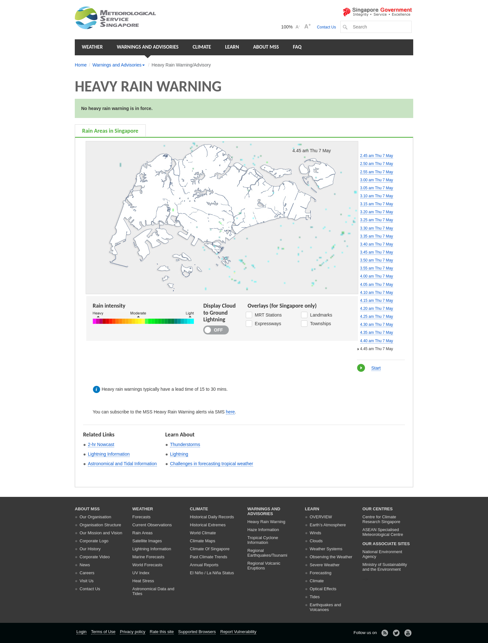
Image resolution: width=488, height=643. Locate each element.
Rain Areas (142, 532)
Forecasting (320, 572)
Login (81, 631)
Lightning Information (109, 454)
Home (81, 64)
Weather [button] (92, 47)
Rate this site (162, 631)
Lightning (179, 454)
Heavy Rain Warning (266, 521)
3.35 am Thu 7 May (376, 236)
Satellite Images (147, 540)
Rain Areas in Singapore (110, 130)
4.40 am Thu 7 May (376, 341)
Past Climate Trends (208, 556)
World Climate (203, 532)
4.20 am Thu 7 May (376, 308)
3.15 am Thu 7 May (376, 204)
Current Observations (152, 524)
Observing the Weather (331, 556)
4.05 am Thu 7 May (376, 284)
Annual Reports (204, 564)
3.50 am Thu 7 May (376, 260)
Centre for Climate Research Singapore (381, 519)
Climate (202, 47)
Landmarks (316, 315)
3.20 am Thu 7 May (376, 212)
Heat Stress (143, 580)
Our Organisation (95, 516)
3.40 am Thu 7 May (376, 244)
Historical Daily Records (212, 516)
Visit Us (87, 580)
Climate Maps (202, 540)
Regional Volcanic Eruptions (263, 565)
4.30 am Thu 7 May (376, 324)
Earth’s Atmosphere (328, 524)
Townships (316, 323)
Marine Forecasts (148, 556)
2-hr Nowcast (101, 444)
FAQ (297, 47)
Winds (315, 532)
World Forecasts (147, 564)
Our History (90, 548)
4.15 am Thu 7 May (376, 300)
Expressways (263, 323)
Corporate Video (95, 556)
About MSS (266, 47)
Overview (321, 516)
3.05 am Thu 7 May (376, 188)
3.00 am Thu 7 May (376, 180)
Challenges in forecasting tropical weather (211, 463)
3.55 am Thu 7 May (376, 268)
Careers (87, 572)
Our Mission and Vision (101, 532)
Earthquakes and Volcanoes (325, 607)
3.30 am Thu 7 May (376, 228)
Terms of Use (103, 631)
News (85, 564)
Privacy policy (132, 631)
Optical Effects (323, 588)
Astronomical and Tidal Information (122, 463)
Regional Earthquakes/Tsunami (267, 553)
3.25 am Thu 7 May (376, 220)
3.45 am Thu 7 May (376, 252)
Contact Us (326, 27)
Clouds (316, 540)
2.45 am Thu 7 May (376, 155)
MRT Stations (264, 315)
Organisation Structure (100, 524)
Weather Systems (326, 548)
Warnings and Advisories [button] (147, 47)
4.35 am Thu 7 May (376, 332)
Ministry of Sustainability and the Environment (384, 567)
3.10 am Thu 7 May (376, 196)
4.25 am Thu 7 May (376, 316)
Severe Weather (325, 564)
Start (376, 368)
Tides (315, 596)
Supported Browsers (197, 631)
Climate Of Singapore (209, 548)
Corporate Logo (94, 540)
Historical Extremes (208, 524)
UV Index (140, 572)
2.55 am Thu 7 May (376, 172)
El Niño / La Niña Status (212, 572)
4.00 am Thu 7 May (376, 276)
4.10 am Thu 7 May (376, 292)
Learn (232, 47)
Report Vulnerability (238, 631)
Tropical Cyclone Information (262, 540)
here (230, 411)
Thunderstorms (185, 444)
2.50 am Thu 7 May (376, 163)
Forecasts (141, 516)
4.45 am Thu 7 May (376, 349)
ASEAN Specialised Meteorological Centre (382, 532)
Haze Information (263, 529)
